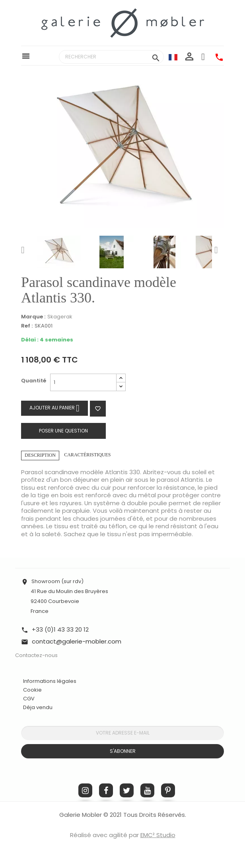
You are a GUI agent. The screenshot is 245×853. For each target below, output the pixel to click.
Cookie (32, 690)
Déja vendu (37, 707)
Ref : (27, 326)
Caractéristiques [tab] (87, 455)
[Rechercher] (111, 57)
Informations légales (49, 681)
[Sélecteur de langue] (173, 57)
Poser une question (63, 430)
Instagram (85, 790)
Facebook (106, 790)
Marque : (33, 317)
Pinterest (168, 790)
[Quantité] (83, 382)
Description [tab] (40, 455)
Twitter (127, 790)
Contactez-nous (36, 655)
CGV (29, 698)
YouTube (147, 790)
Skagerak (59, 316)
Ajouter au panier (54, 408)
